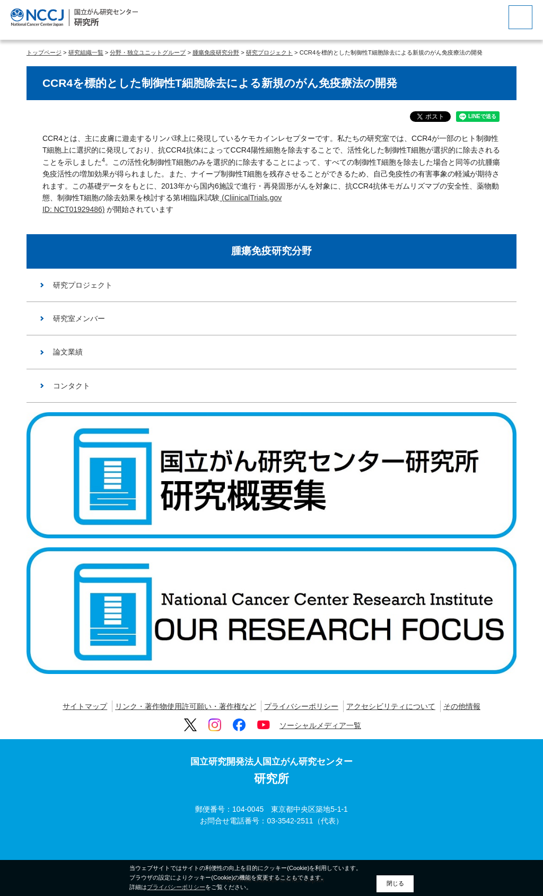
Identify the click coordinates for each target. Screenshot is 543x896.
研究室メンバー (79, 318)
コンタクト (71, 386)
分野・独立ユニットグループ (148, 52)
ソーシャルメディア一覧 (320, 725)
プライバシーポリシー (301, 706)
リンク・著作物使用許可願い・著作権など (185, 706)
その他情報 (461, 706)
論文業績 (68, 352)
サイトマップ (85, 706)
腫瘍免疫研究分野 (215, 52)
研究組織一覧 (85, 52)
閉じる (395, 883)
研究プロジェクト (269, 52)
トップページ (44, 52)
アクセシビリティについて (390, 706)
